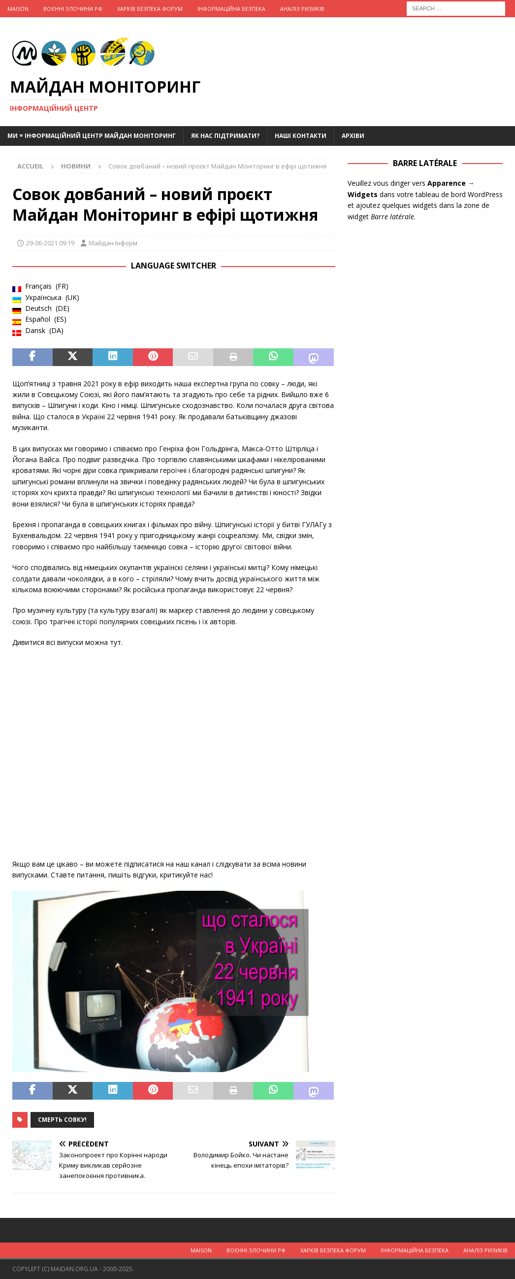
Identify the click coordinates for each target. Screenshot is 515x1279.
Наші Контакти (300, 136)
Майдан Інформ (113, 242)
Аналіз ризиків (302, 8)
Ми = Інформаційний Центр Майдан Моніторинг (91, 136)
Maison (18, 8)
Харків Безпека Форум (150, 8)
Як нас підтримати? (225, 136)
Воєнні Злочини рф (72, 8)
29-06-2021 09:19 (50, 242)
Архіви (353, 136)
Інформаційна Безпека (231, 8)
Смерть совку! (62, 1119)
